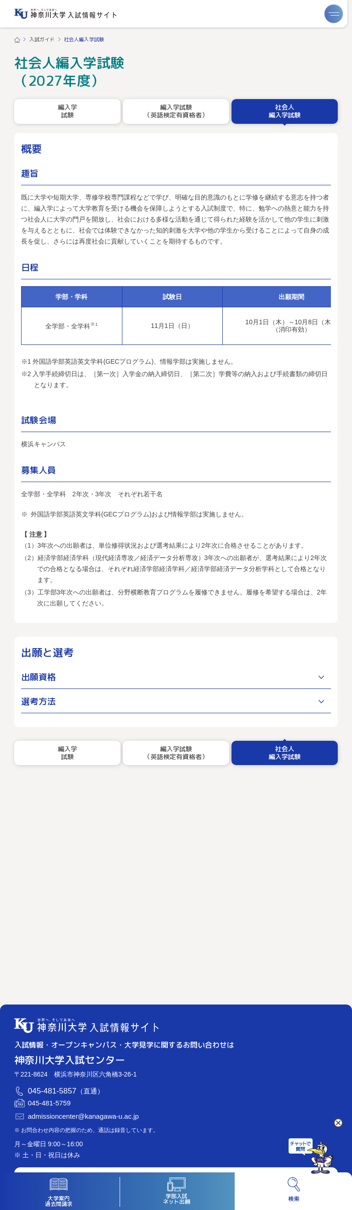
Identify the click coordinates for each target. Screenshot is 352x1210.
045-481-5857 (52, 1091)
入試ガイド (42, 40)
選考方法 (38, 701)
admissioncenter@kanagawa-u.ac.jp (83, 1116)
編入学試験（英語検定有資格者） (176, 111)
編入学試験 (67, 111)
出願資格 (38, 677)
